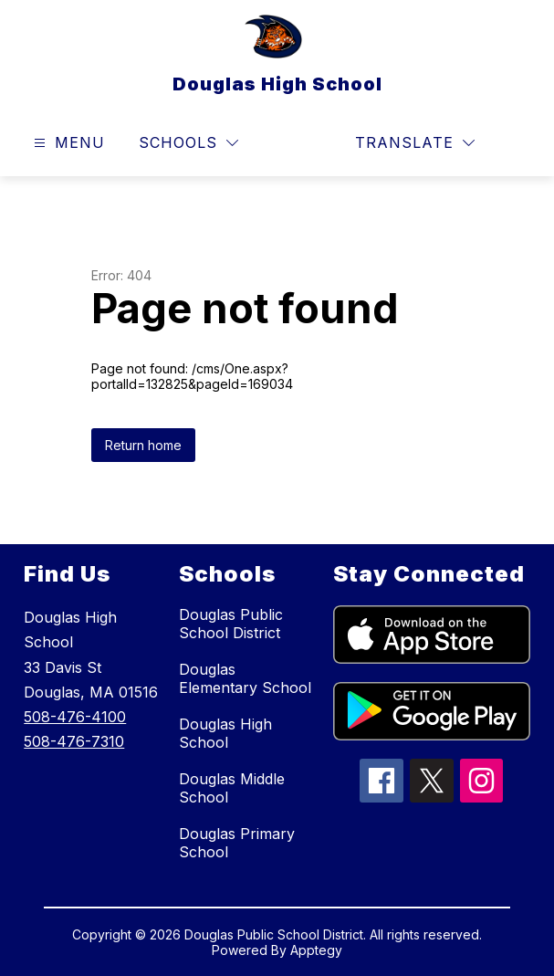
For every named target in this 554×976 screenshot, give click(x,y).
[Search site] (514, 143)
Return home (143, 445)
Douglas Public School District (231, 623)
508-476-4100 (75, 717)
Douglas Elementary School (245, 678)
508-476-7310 (74, 741)
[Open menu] (67, 142)
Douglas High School (225, 733)
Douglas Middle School (232, 788)
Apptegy (316, 950)
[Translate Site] (414, 142)
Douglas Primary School (237, 842)
